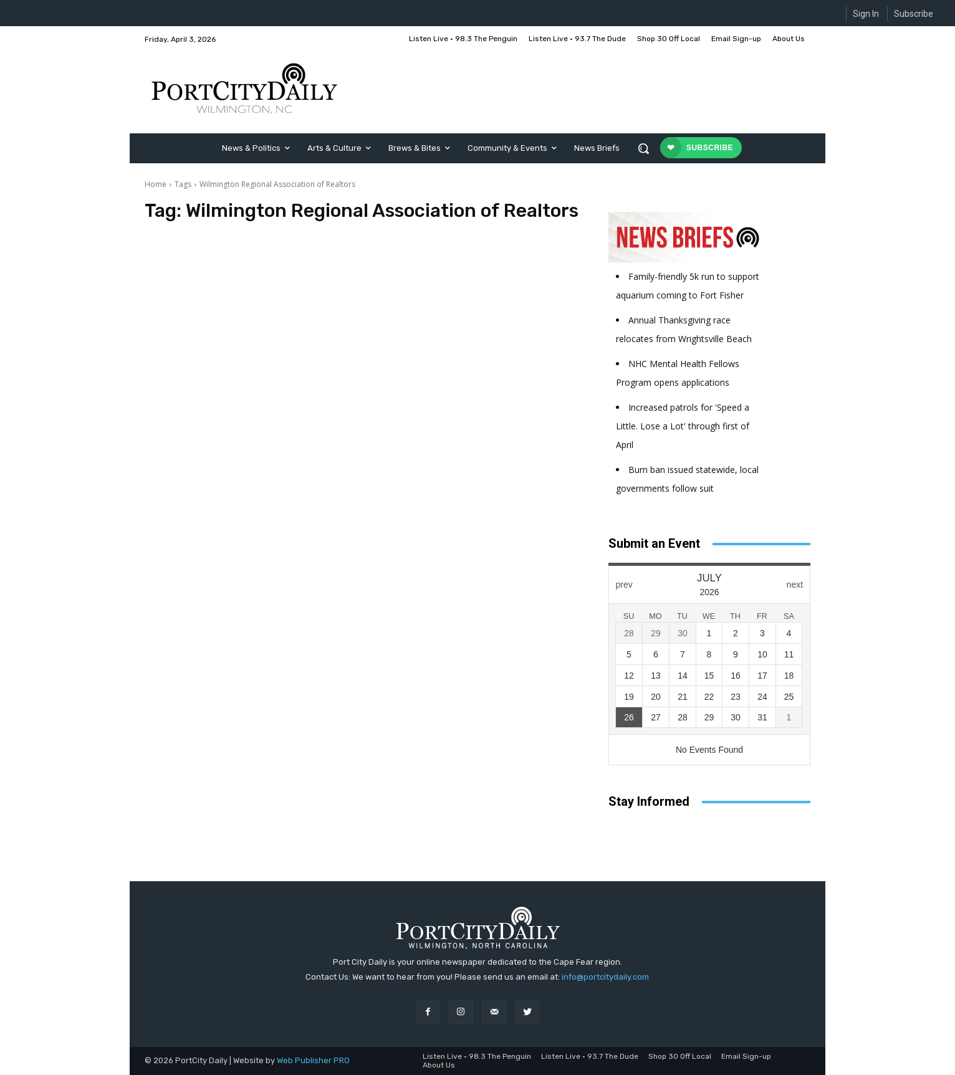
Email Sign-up (746, 1056)
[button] (643, 148)
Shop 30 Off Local (679, 1056)
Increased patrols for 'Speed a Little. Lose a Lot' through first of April (682, 426)
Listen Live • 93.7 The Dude (589, 1056)
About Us (439, 1065)
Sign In (866, 14)
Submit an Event (654, 543)
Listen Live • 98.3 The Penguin (477, 1056)
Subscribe (913, 14)
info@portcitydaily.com (605, 977)
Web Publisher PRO (313, 1060)
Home (155, 184)
